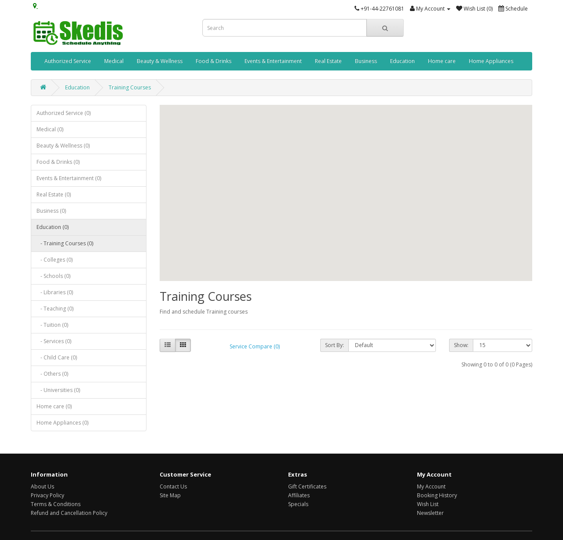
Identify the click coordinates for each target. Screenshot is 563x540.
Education (402, 61)
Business (366, 61)
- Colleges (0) (55, 259)
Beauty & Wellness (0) (63, 145)
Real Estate (328, 61)
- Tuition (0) (52, 325)
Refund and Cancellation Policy (69, 513)
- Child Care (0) (57, 357)
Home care (442, 61)
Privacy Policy (47, 495)
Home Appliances (491, 61)
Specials (298, 504)
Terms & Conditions (55, 504)
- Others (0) (52, 373)
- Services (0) (54, 341)
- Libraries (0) (55, 292)
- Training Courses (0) (65, 243)
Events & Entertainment (273, 61)
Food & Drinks (213, 61)
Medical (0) (50, 129)
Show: (461, 345)
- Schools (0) (53, 276)
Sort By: (334, 345)
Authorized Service (67, 61)
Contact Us (173, 486)
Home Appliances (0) (62, 422)
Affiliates (299, 495)
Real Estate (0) (54, 194)
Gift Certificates (307, 486)
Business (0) (51, 211)
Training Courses (130, 87)
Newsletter (430, 513)
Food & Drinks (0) (58, 162)
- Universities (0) (58, 390)
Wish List (428, 504)
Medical (114, 61)
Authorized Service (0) (64, 113)
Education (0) (53, 227)
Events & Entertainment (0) (69, 178)
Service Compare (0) (255, 346)
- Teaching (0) (55, 308)
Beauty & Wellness (160, 61)
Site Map (170, 495)
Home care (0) (54, 406)
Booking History (437, 495)
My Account (431, 486)
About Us (42, 486)
